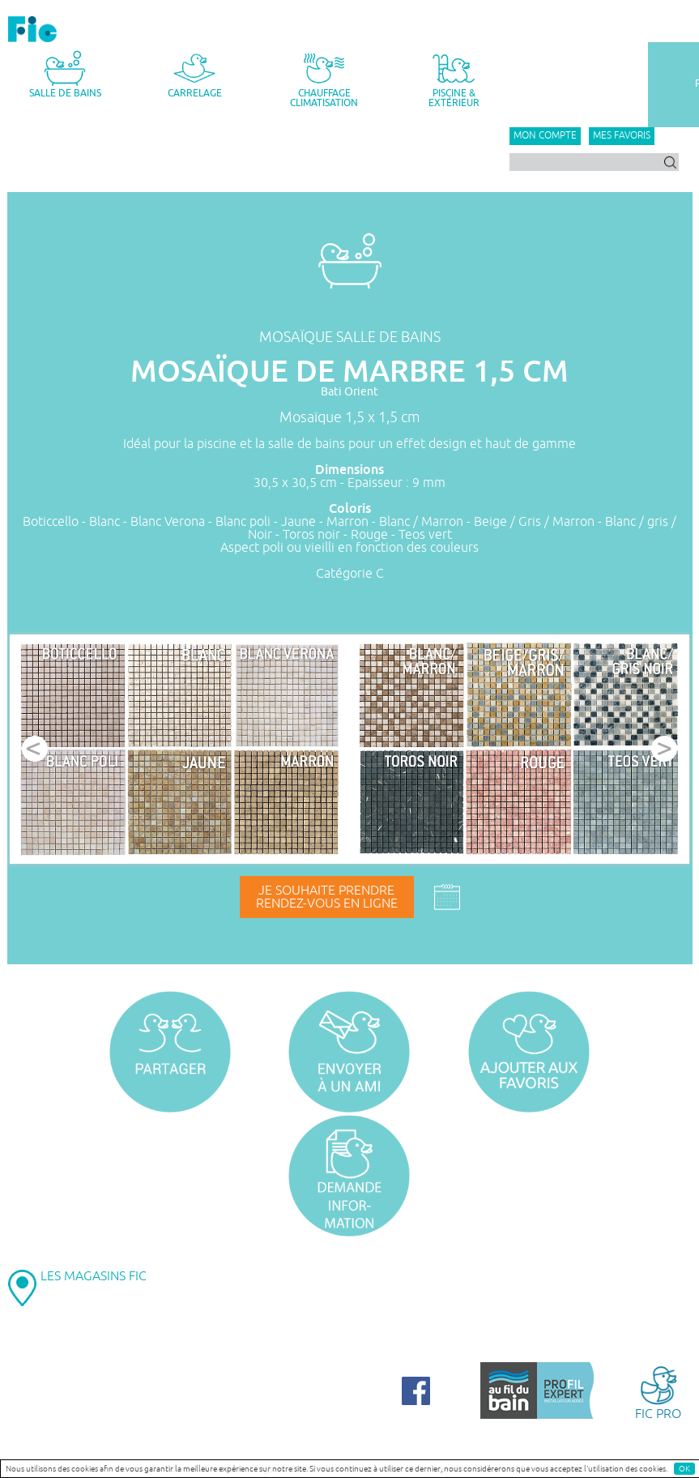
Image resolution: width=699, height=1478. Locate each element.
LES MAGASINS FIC (93, 1276)
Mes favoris (621, 136)
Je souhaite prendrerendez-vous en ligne (327, 897)
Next (664, 749)
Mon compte (545, 136)
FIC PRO (658, 1391)
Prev (35, 749)
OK (684, 1468)
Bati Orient (349, 392)
